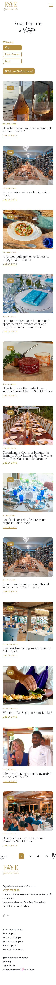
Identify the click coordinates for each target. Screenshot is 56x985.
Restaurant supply (12, 937)
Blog (7, 47)
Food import (9, 933)
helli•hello (19, 970)
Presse (8, 61)
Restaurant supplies (13, 941)
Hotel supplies (10, 945)
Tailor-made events (13, 929)
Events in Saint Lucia (13, 949)
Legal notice (9, 965)
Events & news (12, 54)
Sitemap (7, 961)
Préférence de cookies (15, 957)
